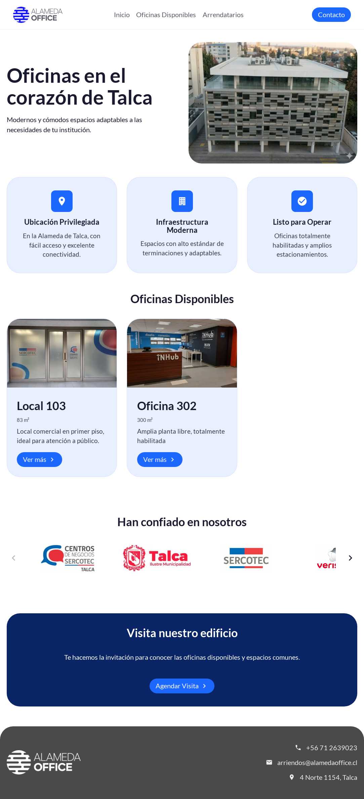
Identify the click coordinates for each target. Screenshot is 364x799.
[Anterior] (14, 558)
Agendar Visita (182, 686)
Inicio (122, 15)
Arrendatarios (223, 15)
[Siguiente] (350, 558)
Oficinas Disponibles (166, 15)
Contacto (331, 15)
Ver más (39, 460)
